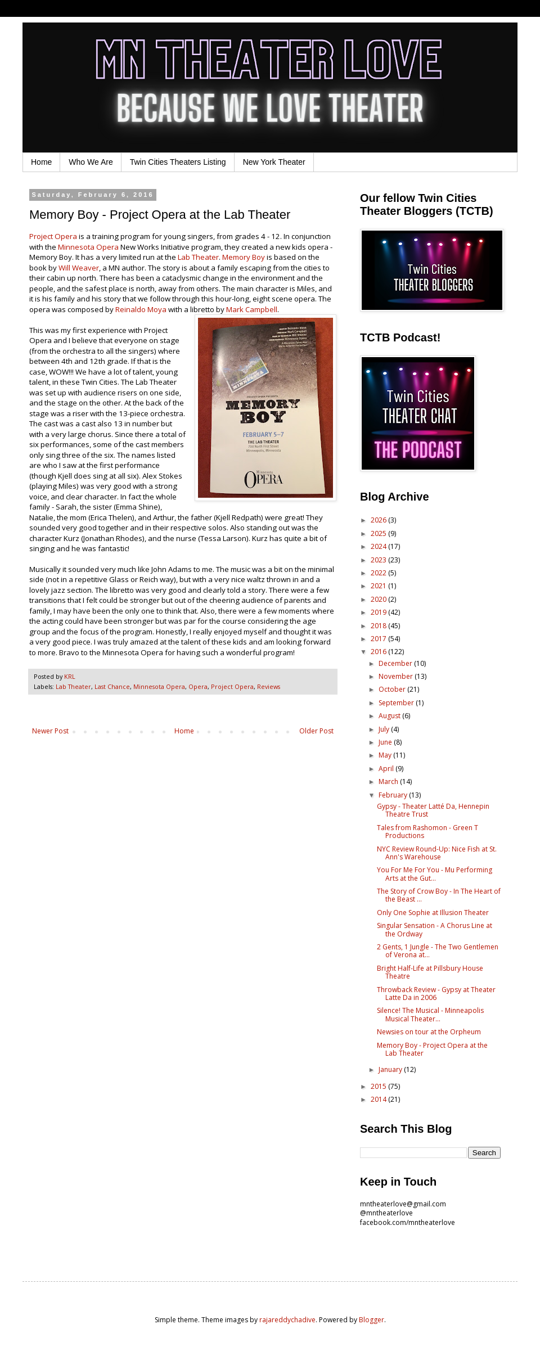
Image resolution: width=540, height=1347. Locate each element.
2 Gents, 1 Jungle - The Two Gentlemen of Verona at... (437, 950)
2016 (379, 651)
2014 (379, 1099)
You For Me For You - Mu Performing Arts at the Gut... (434, 873)
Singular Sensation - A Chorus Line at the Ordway (434, 929)
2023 (379, 560)
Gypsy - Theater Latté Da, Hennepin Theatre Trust (433, 810)
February (394, 795)
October (393, 689)
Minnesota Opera (88, 247)
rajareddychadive (287, 1320)
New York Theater (274, 161)
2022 (379, 573)
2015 (379, 1086)
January (391, 1069)
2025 (379, 533)
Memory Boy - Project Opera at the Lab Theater (432, 1049)
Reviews (268, 686)
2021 (379, 586)
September (397, 703)
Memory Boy (243, 257)
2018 (379, 625)
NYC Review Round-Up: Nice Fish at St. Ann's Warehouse (437, 853)
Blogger (371, 1320)
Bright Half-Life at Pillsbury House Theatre (430, 972)
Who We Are (90, 161)
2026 (379, 520)
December (396, 663)
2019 (379, 612)
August (390, 715)
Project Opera (54, 236)
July (385, 729)
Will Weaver (78, 268)
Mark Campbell (251, 309)
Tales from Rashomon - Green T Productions (427, 831)
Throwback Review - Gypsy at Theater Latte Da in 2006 (436, 993)
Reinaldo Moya (140, 309)
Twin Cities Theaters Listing (178, 161)
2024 (379, 546)
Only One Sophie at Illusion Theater (433, 912)
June (386, 742)
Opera (198, 686)
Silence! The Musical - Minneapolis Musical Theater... (430, 1014)
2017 (379, 638)
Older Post (316, 731)
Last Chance (112, 686)
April (387, 768)
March (389, 781)
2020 (379, 599)
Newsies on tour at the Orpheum (429, 1032)
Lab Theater (198, 257)
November (397, 676)
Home (41, 161)
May (386, 755)
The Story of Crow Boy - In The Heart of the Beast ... (439, 895)
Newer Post (50, 731)
